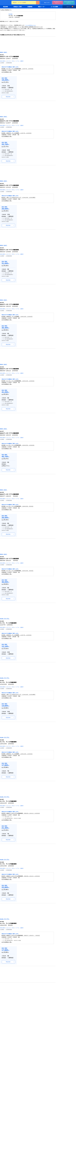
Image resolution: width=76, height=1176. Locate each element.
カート (70, 7)
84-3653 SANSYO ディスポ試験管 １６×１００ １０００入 (36, 329)
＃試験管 (21, 72)
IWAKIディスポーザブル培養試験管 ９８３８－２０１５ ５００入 (28, 575)
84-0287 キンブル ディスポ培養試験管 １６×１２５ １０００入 (37, 395)
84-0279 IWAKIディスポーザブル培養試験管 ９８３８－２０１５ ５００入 (40, 1022)
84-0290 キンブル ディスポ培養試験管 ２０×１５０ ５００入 (37, 587)
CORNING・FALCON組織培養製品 (10, 1095)
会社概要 (21, 1076)
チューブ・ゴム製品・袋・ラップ (10, 1156)
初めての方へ (47, 2)
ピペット (42, 1124)
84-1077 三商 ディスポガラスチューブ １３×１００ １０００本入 (38, 208)
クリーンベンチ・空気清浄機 (9, 1123)
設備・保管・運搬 (5, 1115)
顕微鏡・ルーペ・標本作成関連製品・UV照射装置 (66, 1109)
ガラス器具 (60, 1115)
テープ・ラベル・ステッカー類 (10, 1160)
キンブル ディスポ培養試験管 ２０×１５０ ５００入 (27, 1010)
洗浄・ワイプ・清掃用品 (27, 1099)
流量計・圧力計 (25, 1127)
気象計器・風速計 (25, 1125)
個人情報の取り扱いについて (44, 1068)
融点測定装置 (24, 1136)
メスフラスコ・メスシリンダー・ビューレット (48, 1127)
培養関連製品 (6, 1099)
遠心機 (60, 1092)
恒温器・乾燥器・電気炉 (64, 1103)
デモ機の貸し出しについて (25, 1071)
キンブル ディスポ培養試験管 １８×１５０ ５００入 (27, 946)
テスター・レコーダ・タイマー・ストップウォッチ (29, 1133)
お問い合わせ (10, 939)
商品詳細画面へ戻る (66, 1056)
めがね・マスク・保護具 (27, 1095)
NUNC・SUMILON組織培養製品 (10, 1092)
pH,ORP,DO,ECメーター (45, 1096)
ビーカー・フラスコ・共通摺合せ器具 (66, 1121)
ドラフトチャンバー (7, 1120)
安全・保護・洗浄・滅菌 (26, 1087)
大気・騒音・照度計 (44, 1090)
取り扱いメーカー (5, 1082)
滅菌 (22, 1102)
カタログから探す (7, 1074)
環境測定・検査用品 (43, 1087)
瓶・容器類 (61, 1129)
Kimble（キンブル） (24, 636)
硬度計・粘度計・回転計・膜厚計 (29, 1130)
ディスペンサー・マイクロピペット (48, 1118)
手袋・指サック (25, 1090)
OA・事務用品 (6, 1163)
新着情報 (30, 7)
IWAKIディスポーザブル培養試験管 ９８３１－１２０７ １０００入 (28, 131)
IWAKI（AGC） (22, 61)
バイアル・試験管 (31, 10)
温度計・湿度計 (25, 1123)
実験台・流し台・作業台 (8, 1118)
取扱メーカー (41, 7)
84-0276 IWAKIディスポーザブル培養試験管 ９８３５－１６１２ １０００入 (40, 834)
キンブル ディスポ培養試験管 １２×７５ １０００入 (27, 641)
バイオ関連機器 (62, 1090)
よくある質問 (54, 7)
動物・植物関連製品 (7, 1103)
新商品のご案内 (18, 7)
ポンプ (60, 1106)
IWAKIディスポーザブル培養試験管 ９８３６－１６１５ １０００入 (28, 448)
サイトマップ (40, 1071)
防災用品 (23, 1104)
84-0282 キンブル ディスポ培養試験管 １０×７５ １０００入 (37, 78)
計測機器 (22, 1115)
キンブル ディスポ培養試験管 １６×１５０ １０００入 (27, 886)
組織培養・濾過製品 (6, 1087)
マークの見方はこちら (49, 33)
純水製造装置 (43, 1101)
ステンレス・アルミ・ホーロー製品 (10, 1150)
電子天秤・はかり (25, 1118)
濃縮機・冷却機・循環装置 (65, 1095)
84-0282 (30, 22)
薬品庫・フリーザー (7, 1125)
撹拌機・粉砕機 (62, 1101)
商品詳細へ (27, 106)
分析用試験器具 (62, 1118)
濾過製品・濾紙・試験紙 (8, 1101)
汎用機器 (60, 1087)
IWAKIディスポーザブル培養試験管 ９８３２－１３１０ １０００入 (28, 196)
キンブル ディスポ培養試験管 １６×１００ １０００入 (27, 761)
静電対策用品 (24, 1097)
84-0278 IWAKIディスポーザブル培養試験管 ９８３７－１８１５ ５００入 (40, 958)
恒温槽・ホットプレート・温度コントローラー (66, 1098)
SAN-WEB (21, 70)
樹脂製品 (5, 1153)
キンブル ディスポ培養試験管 (43, 10)
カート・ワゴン (6, 1130)
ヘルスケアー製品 (44, 1108)
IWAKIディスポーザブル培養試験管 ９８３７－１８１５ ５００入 (28, 510)
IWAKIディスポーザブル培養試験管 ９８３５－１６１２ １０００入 (28, 383)
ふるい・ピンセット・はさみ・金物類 (10, 1146)
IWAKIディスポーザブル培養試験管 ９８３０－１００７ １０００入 (28, 66)
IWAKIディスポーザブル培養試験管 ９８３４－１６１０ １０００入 (28, 317)
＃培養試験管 (28, 72)
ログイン (57, 2)
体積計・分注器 (42, 1115)
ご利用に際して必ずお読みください (9, 1060)
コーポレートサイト (42, 1073)
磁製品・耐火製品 (7, 1158)
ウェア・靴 (23, 1092)
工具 (4, 1165)
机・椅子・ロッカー (7, 1132)
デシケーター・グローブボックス (10, 1137)
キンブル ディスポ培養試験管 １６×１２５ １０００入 (27, 822)
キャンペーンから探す (8, 1076)
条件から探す (6, 1071)
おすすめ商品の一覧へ (26, 81)
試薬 (4, 1106)
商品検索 (5, 7)
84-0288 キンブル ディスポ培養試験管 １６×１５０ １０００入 (37, 460)
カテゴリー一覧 (29, 70)
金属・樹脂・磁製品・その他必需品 (9, 1142)
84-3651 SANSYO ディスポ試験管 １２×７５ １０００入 (35, 143)
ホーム (20, 10)
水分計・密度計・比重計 (27, 1120)
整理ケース (5, 1135)
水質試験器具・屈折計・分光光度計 (48, 1093)
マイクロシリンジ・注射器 (46, 1122)
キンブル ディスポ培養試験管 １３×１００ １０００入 (27, 701)
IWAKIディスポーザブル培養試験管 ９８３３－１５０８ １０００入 (28, 262)
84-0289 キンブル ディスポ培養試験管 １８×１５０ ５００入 (37, 522)
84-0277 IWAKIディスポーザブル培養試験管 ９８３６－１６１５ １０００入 (40, 898)
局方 (41, 1106)
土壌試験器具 (43, 1099)
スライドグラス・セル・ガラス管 (66, 1124)
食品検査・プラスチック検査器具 (48, 1103)
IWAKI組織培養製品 (7, 1090)
